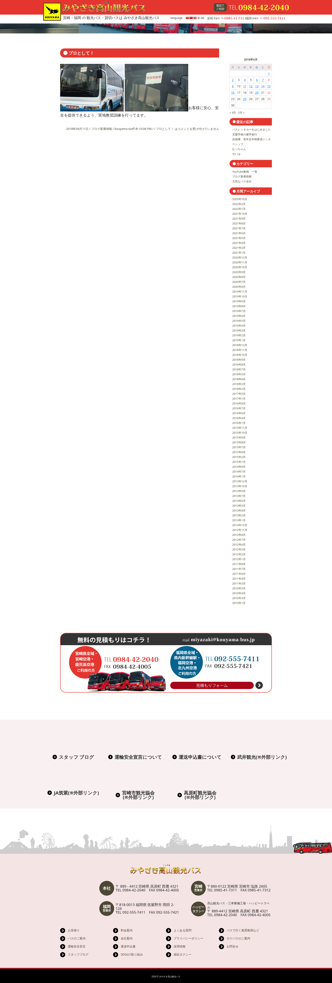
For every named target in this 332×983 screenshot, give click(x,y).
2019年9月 (239, 301)
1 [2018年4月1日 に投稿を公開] (269, 73)
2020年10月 (239, 267)
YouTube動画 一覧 (244, 171)
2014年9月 (239, 467)
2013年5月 (239, 505)
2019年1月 (239, 340)
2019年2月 (239, 335)
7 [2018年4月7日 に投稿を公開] (263, 80)
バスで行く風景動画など (243, 930)
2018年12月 (239, 345)
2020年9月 (239, 272)
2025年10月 (239, 199)
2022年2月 (239, 204)
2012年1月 (239, 559)
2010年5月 (239, 588)
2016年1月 (239, 423)
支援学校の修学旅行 (244, 134)
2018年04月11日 (77, 129)
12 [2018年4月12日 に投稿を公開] (250, 86)
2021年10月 (239, 214)
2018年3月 (239, 384)
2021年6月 (239, 233)
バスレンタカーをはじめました (251, 129)
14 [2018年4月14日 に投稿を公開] (262, 86)
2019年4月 (239, 325)
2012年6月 (239, 544)
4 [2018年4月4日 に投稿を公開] (245, 80)
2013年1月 (239, 520)
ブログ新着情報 (101, 129)
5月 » (241, 112)
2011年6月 (239, 574)
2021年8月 (239, 223)
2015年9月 (239, 437)
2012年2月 (239, 554)
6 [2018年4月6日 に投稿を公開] (257, 80)
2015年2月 (239, 457)
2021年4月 (239, 243)
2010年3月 (239, 598)
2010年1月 (239, 603)
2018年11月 (239, 350)
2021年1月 (239, 252)
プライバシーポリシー (188, 938)
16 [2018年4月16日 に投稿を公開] (232, 93)
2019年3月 (239, 330)
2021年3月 (239, 248)
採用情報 (179, 946)
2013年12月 (239, 481)
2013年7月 (239, 496)
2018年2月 (239, 389)
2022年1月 (239, 209)
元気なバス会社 (242, 181)
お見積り (74, 930)
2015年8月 (239, 442)
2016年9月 (239, 403)
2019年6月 (239, 316)
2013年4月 (239, 510)
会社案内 (127, 938)
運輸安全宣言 (77, 946)
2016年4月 (239, 418)
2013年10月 (239, 486)
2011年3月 (239, 583)
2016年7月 (239, 408)
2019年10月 (239, 296)
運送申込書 (128, 946)
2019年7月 (239, 311)
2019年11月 (239, 291)
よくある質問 (182, 930)
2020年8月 (239, 277)
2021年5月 (239, 238)
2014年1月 (239, 476)
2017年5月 (239, 394)
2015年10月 (239, 432)
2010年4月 (239, 593)
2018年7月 (239, 369)
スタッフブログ (78, 954)
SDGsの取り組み (132, 954)
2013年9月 (239, 491)
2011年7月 (239, 569)
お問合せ (232, 946)
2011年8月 (239, 564)
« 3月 (233, 112)
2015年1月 (239, 462)
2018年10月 (239, 355)
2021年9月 (239, 218)
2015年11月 (239, 428)
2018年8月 (239, 364)
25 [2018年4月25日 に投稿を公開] (244, 99)
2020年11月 (239, 262)
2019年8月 (239, 306)
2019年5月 (239, 321)
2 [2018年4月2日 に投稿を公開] (233, 80)
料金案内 (127, 930)
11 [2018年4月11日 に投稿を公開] (244, 86)
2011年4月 (239, 578)
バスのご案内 (77, 938)
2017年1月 (239, 398)
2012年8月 (239, 535)
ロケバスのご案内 (238, 938)
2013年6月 (239, 501)
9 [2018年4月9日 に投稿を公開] (233, 86)
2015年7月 (239, 447)
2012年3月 (239, 549)
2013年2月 (239, 515)
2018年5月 (239, 374)
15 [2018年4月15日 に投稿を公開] (269, 86)
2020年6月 (239, 287)
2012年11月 (239, 530)
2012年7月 (239, 540)
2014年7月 (239, 471)
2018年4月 (239, 379)
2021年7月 (239, 228)
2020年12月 (239, 257)
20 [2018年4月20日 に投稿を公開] (257, 93)
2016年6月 (239, 413)
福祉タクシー (182, 954)
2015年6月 (239, 452)
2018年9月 (239, 360)
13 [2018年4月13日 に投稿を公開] (257, 86)
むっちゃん (239, 149)
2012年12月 (239, 525)
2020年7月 (239, 282)
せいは (236, 154)
